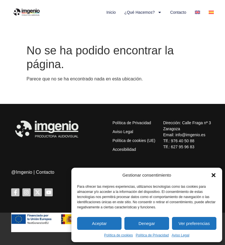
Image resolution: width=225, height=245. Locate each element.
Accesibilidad (124, 149)
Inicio (111, 12)
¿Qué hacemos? (143, 12)
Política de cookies (118, 235)
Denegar (146, 223)
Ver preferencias (194, 223)
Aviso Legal (180, 235)
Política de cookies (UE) (134, 140)
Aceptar (99, 223)
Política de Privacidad (152, 235)
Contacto (178, 12)
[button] (213, 175)
